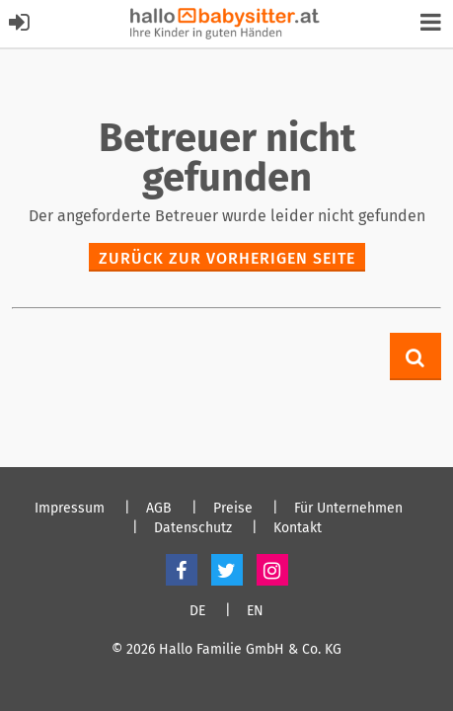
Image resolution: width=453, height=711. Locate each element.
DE (197, 611)
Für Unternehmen (348, 508)
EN (255, 611)
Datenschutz (193, 528)
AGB (159, 508)
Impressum (70, 508)
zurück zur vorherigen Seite (227, 258)
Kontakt (297, 528)
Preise (233, 508)
